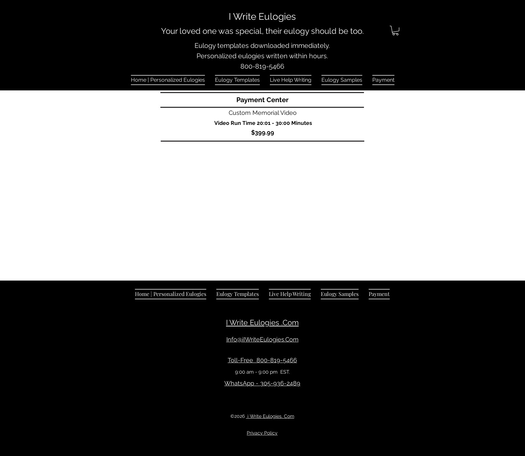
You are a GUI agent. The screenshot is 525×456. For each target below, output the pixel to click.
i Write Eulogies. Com (270, 416)
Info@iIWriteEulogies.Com (262, 339)
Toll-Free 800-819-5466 (262, 360)
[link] (395, 30)
